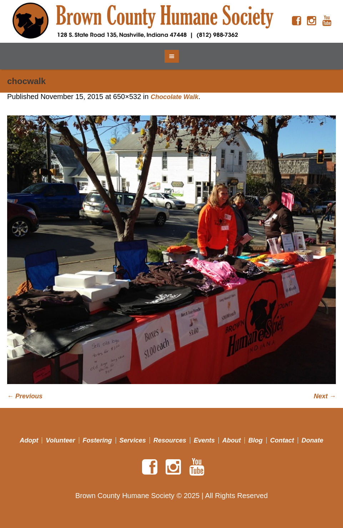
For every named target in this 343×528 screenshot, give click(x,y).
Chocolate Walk (174, 96)
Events (204, 440)
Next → (325, 396)
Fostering (97, 440)
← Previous (24, 396)
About (231, 440)
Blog (255, 440)
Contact (282, 440)
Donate (312, 440)
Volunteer (60, 440)
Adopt (29, 440)
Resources (169, 440)
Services (133, 440)
